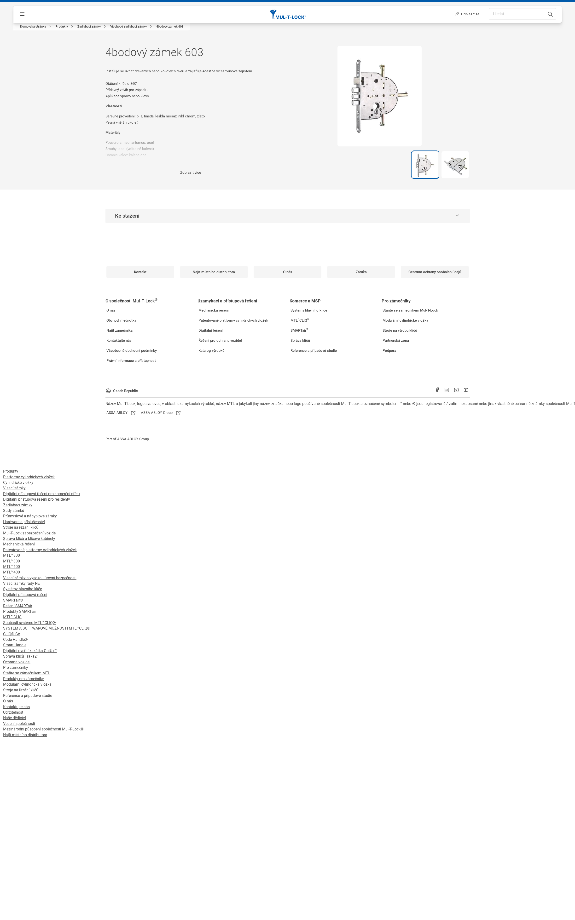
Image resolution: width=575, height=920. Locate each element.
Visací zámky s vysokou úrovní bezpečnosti (39, 578)
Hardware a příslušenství (24, 522)
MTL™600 (11, 566)
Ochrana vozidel (16, 662)
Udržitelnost (13, 712)
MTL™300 (11, 561)
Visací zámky (14, 488)
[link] (36, 26)
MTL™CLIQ (12, 617)
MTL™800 (11, 555)
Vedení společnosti (19, 723)
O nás (8, 701)
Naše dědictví (14, 718)
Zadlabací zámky (17, 505)
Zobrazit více (190, 172)
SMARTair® (13, 600)
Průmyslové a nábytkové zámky (30, 516)
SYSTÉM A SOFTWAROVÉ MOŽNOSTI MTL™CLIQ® (46, 628)
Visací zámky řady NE (21, 583)
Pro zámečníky (15, 667)
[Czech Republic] (121, 389)
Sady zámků (13, 510)
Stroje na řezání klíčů (20, 527)
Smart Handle (14, 645)
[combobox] (543, 11)
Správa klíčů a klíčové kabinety (29, 538)
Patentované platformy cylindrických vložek (40, 550)
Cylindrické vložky (18, 482)
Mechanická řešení (19, 544)
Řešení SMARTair (17, 606)
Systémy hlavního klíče (22, 589)
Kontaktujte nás (16, 707)
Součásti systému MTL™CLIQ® (29, 622)
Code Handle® (15, 639)
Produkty (10, 471)
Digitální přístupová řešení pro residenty (36, 499)
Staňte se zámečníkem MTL (26, 673)
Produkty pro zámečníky (23, 679)
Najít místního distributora (25, 735)
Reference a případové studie (27, 695)
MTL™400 (11, 572)
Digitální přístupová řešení (25, 594)
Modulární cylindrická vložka (27, 684)
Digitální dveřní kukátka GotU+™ (30, 650)
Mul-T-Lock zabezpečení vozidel (30, 533)
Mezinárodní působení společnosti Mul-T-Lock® (43, 729)
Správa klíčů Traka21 (21, 656)
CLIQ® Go (11, 634)
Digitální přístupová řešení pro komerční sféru (41, 494)
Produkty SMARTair (19, 611)
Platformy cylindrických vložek (29, 477)
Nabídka (32, 14)
